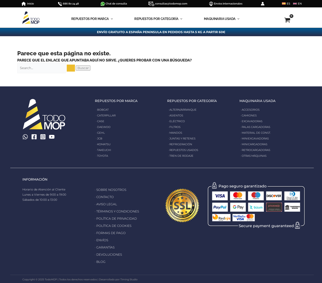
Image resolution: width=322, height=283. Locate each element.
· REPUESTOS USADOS (184, 150)
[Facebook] (35, 137)
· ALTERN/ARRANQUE (183, 109)
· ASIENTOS (176, 115)
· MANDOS (175, 133)
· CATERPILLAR (106, 115)
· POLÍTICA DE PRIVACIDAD (115, 217)
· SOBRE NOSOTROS (109, 189)
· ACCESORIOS (250, 109)
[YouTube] (54, 137)
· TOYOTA (102, 156)
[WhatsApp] (25, 137)
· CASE (100, 121)
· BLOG (100, 259)
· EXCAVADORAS (252, 121)
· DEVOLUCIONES (107, 252)
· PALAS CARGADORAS (257, 127)
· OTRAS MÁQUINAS (254, 156)
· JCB (99, 138)
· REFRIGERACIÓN (181, 144)
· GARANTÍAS (104, 245)
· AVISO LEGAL (105, 203)
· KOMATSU (104, 144)
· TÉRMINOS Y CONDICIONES (116, 210)
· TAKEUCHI (104, 150)
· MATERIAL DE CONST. (257, 133)
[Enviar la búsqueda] (71, 68)
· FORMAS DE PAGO (109, 231)
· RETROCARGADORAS (256, 150)
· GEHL (100, 133)
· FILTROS (175, 127)
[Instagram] (44, 137)
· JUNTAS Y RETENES (183, 138)
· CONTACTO (104, 196)
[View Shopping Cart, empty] (279, 21)
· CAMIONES (249, 115)
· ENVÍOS (101, 238)
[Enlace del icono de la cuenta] (262, 4)
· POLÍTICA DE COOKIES (112, 224)
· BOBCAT (103, 109)
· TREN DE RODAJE (182, 156)
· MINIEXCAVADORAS (255, 138)
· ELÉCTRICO (177, 121)
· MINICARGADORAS (255, 144)
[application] (111, 19)
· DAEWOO (104, 127)
